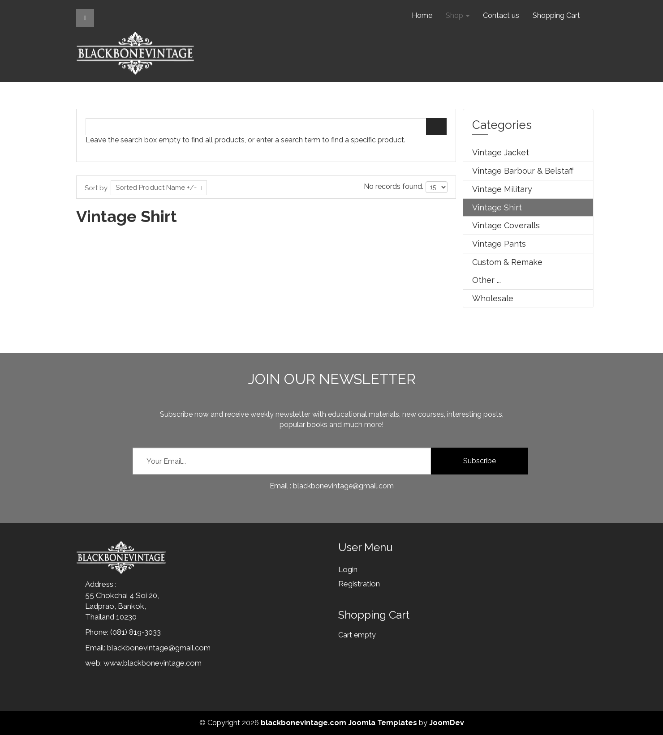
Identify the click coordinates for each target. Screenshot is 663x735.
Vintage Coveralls (506, 225)
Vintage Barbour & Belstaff (522, 170)
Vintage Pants (499, 243)
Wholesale (492, 298)
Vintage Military (502, 189)
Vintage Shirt (497, 207)
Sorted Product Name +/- (156, 188)
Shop (457, 15)
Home (422, 15)
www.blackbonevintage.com (152, 662)
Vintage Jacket (500, 152)
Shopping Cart (556, 15)
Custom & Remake (507, 262)
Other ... (486, 280)
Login (347, 569)
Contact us (501, 15)
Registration (359, 583)
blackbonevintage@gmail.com (159, 647)
